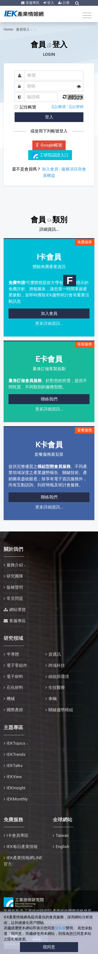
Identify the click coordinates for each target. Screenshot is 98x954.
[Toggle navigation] (87, 15)
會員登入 (23, 29)
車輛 (52, 698)
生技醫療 (56, 687)
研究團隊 (15, 576)
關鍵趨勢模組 (60, 709)
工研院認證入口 (50, 155)
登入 (50, 3)
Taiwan (62, 835)
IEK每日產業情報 (22, 846)
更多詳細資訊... (49, 323)
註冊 (66, 3)
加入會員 (50, 169)
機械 (11, 698)
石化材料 (15, 687)
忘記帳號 (58, 107)
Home (8, 29)
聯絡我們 (49, 399)
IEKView (14, 776)
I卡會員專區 (17, 835)
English (62, 846)
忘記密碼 (76, 107)
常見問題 (15, 598)
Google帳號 (49, 145)
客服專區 (32, 3)
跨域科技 (56, 665)
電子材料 (15, 676)
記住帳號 (28, 107)
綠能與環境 (58, 676)
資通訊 (54, 654)
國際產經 (15, 709)
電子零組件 (17, 665)
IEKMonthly (17, 799)
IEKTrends (16, 754)
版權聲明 (15, 587)
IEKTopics (16, 743)
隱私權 (60, 928)
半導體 (13, 654)
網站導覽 (17, 609)
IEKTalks (15, 765)
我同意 (49, 947)
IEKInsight (16, 787)
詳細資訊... (49, 229)
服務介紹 (15, 565)
